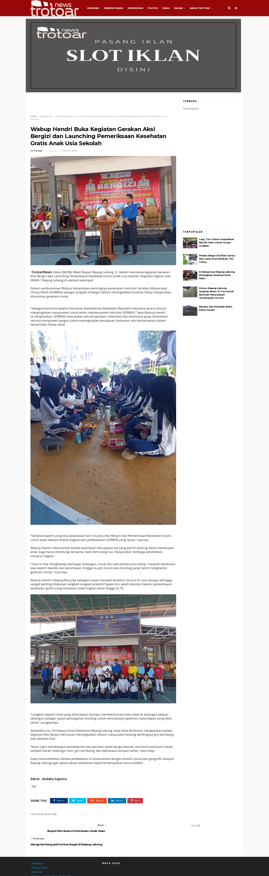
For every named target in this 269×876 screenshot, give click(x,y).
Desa (166, 8)
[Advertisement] (96, 106)
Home (34, 116)
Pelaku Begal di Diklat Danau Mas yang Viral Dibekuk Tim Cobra (218, 258)
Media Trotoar (201, 8)
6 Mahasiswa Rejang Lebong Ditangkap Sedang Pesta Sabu (218, 275)
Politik (153, 8)
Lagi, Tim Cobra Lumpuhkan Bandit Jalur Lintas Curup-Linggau (217, 242)
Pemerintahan (114, 8)
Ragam (179, 8)
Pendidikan (136, 8)
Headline (93, 8)
